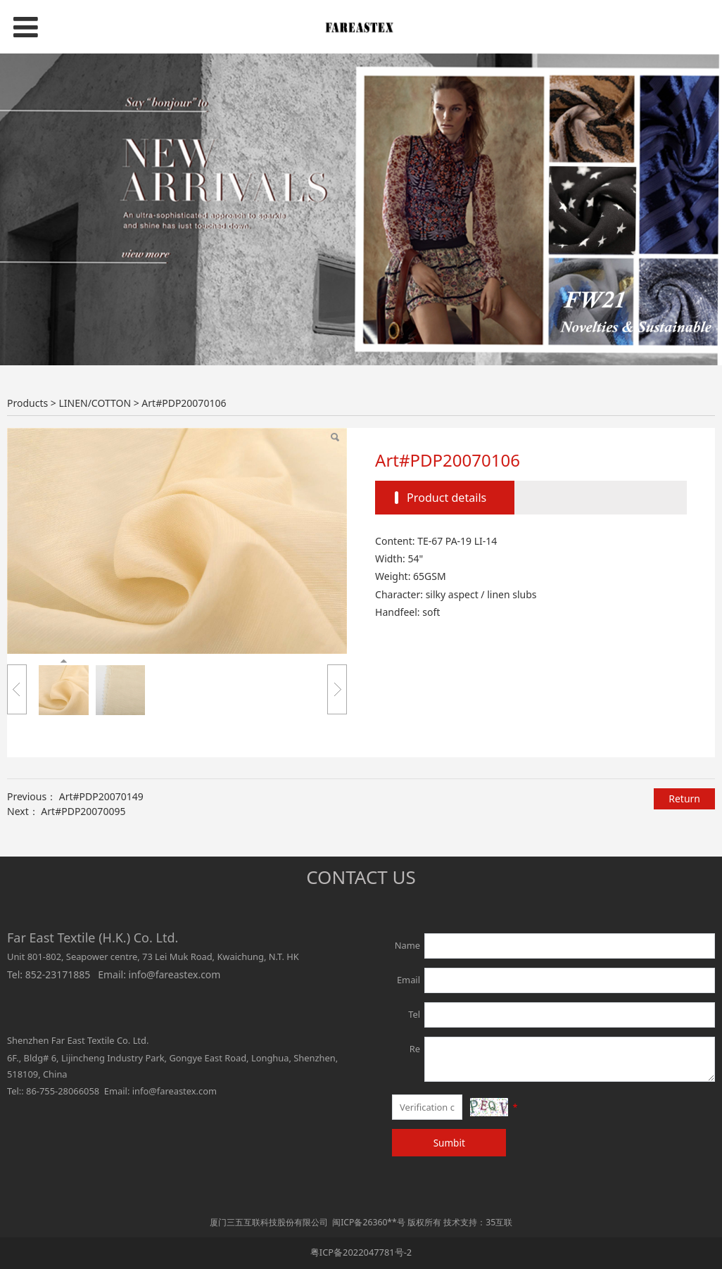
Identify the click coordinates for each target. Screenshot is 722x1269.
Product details (446, 497)
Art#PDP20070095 (83, 811)
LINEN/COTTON (94, 403)
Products (27, 403)
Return (684, 798)
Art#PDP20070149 (101, 796)
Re (415, 1048)
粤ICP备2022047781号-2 (361, 1252)
